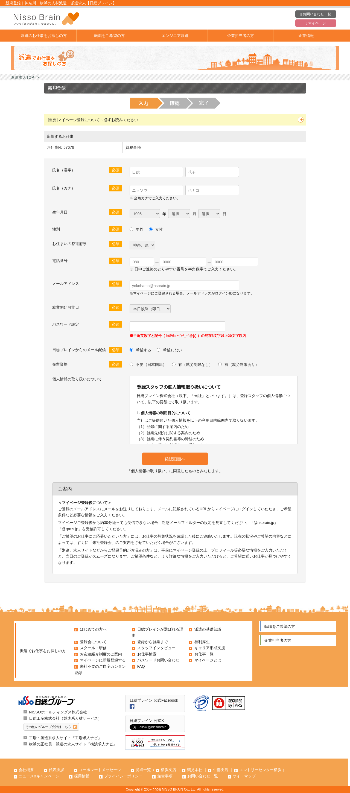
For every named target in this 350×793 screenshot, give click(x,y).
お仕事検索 (146, 654)
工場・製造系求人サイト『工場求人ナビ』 (65, 738)
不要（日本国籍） (151, 364)
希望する (143, 350)
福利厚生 (202, 642)
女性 (159, 229)
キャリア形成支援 (209, 648)
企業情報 (306, 35)
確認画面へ (175, 459)
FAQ (141, 666)
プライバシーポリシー (123, 776)
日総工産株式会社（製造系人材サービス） (65, 718)
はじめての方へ (93, 629)
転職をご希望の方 (109, 35)
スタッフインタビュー (156, 648)
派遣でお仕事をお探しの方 (43, 651)
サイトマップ (244, 776)
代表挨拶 (56, 770)
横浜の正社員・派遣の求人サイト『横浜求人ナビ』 (73, 744)
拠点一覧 (143, 770)
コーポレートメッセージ (100, 770)
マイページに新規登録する (103, 660)
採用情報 (81, 776)
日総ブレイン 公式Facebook (154, 700)
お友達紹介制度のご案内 (101, 654)
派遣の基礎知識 (207, 629)
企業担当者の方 (240, 35)
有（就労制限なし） (195, 364)
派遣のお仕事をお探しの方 (44, 35)
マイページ (316, 23)
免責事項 (165, 776)
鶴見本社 (194, 770)
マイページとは (207, 660)
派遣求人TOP (22, 77)
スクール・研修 (93, 648)
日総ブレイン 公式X (147, 720)
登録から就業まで (152, 642)
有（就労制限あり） (241, 364)
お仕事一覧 (204, 654)
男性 (140, 229)
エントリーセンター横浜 (260, 770)
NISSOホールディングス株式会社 (58, 712)
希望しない (172, 350)
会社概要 (26, 770)
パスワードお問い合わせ (158, 660)
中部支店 (220, 770)
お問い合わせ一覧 (316, 14)
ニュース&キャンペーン (39, 776)
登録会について (93, 642)
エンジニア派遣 (175, 35)
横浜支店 (168, 770)
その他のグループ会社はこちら (48, 727)
